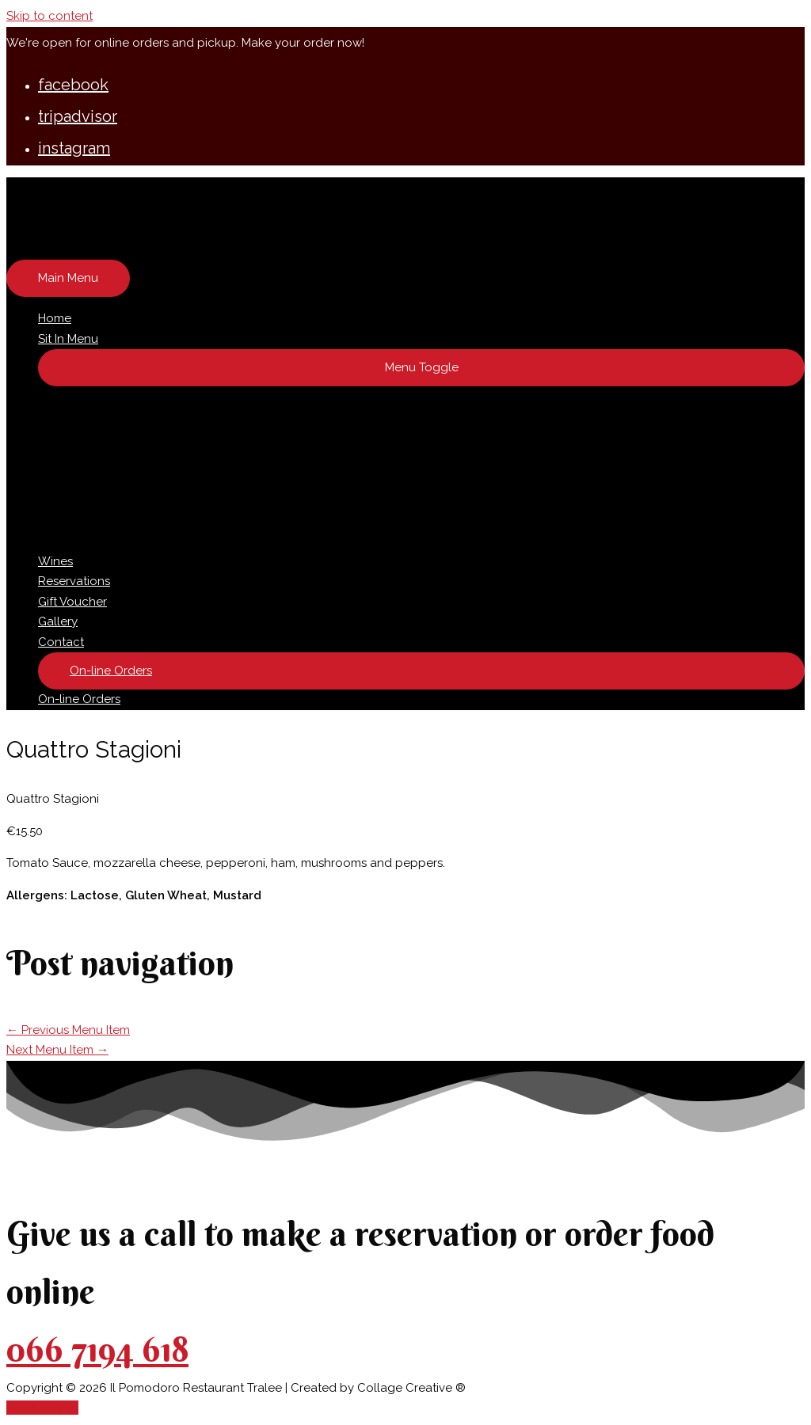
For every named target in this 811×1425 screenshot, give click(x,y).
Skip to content (49, 16)
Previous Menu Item (68, 1030)
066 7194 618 (97, 1349)
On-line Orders (79, 699)
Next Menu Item (57, 1050)
